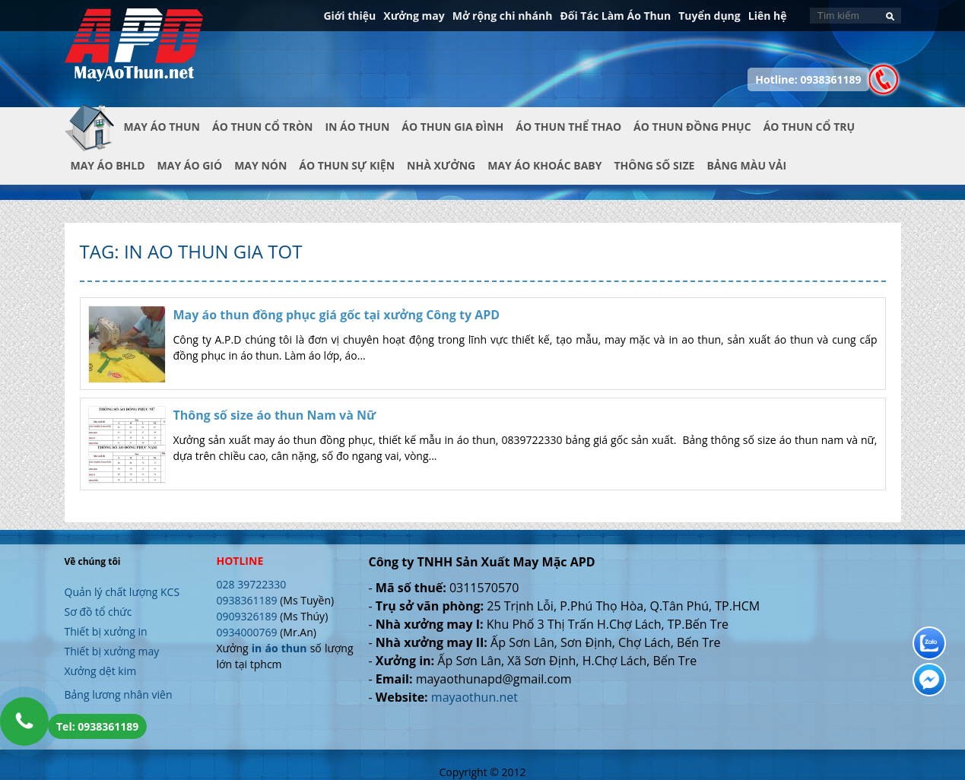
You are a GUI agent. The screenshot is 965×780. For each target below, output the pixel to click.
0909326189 (247, 616)
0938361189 (247, 600)
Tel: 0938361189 (97, 726)
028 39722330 (252, 584)
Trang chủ (94, 139)
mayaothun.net (474, 697)
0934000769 (247, 632)
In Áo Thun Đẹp (134, 52)
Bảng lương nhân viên (119, 694)
